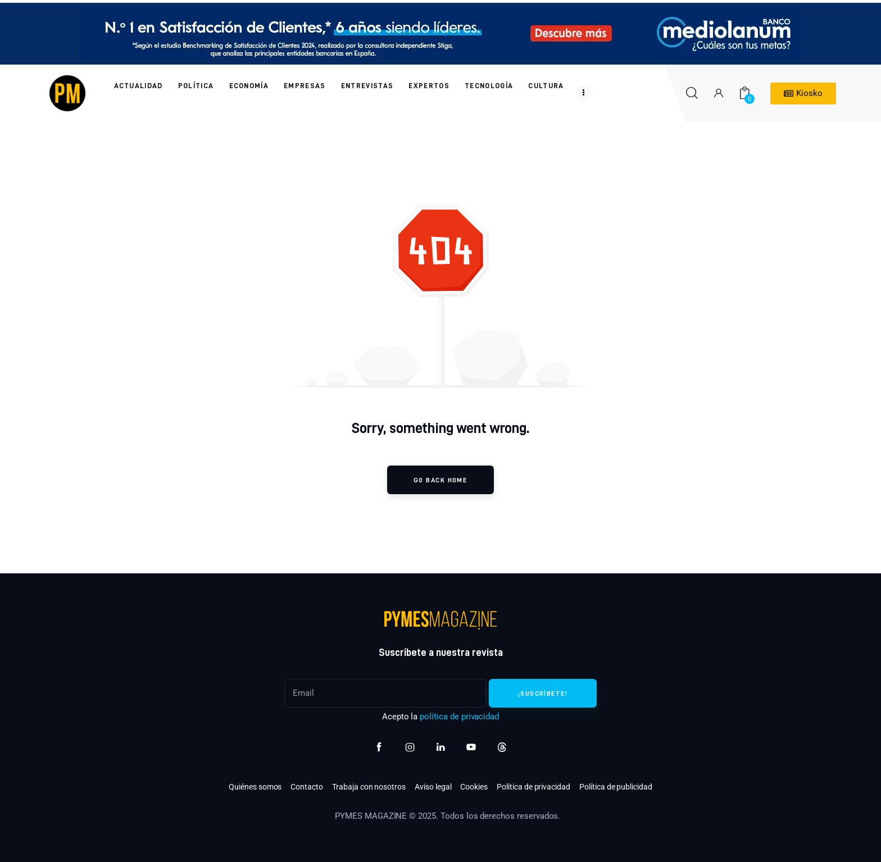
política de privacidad (459, 717)
